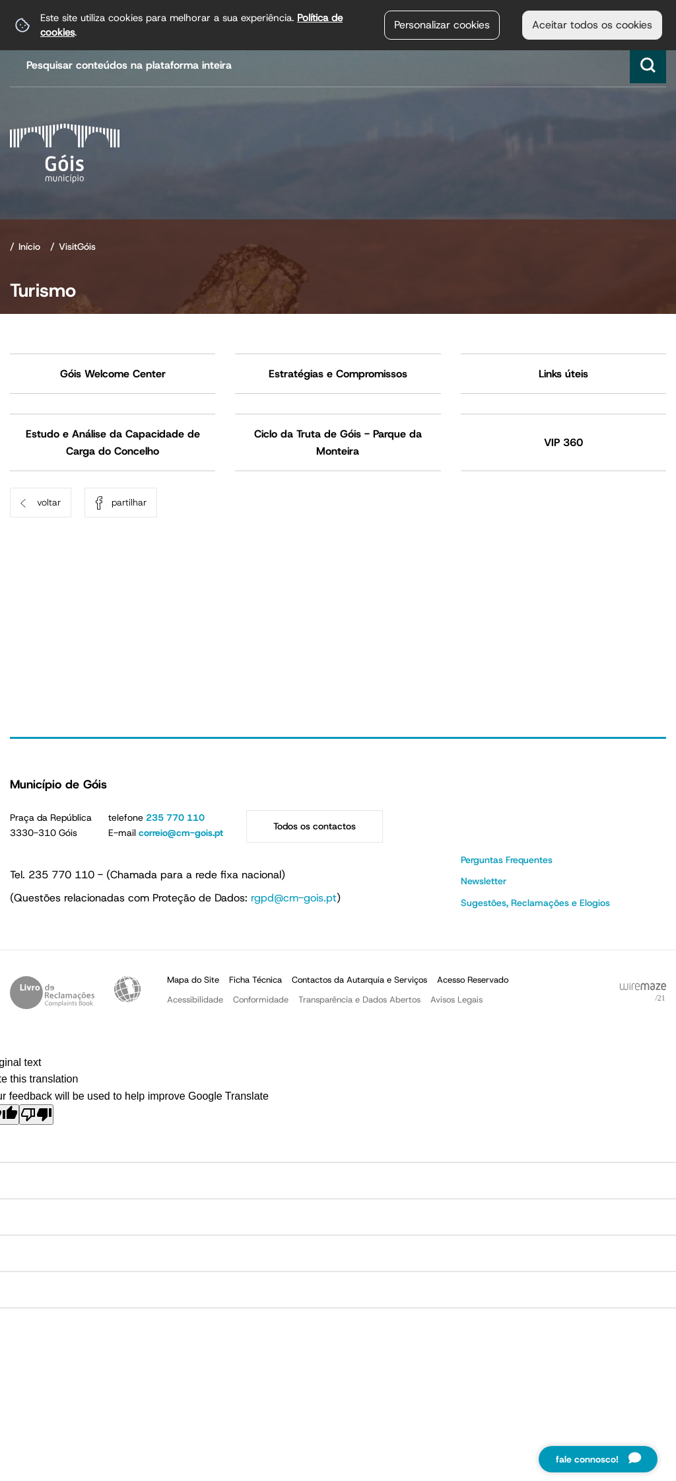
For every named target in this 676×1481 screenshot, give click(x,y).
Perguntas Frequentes (507, 860)
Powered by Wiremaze (643, 993)
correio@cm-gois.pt (181, 832)
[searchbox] (339, 65)
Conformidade (260, 999)
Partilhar (129, 502)
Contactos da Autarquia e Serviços (359, 979)
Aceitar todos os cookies (592, 25)
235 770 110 (175, 817)
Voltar (49, 502)
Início (29, 246)
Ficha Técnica (255, 979)
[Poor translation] (36, 1114)
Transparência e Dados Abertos (359, 999)
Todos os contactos (314, 826)
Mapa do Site (193, 979)
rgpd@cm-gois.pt (294, 898)
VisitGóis (77, 246)
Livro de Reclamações (52, 992)
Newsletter (483, 881)
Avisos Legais (456, 999)
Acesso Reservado (472, 979)
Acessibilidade (127, 989)
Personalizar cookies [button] (442, 25)
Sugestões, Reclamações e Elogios (535, 903)
